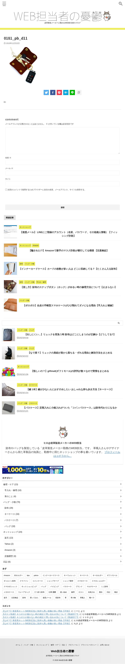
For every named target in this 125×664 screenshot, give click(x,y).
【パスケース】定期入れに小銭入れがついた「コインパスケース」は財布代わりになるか (70, 407)
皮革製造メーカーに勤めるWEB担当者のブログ (62, 656)
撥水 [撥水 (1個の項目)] (100, 592)
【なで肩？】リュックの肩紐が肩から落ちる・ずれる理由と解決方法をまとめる (70, 352)
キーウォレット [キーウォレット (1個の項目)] (70, 575)
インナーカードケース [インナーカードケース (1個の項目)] (51, 575)
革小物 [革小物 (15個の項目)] (73, 598)
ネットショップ (41, 645)
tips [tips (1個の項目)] (28, 575)
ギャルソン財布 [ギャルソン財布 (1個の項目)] (10, 581)
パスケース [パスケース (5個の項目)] (67, 586)
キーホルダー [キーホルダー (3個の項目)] (98, 575)
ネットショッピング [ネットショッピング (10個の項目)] (29, 586)
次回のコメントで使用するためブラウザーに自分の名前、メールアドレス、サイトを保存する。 (47, 190)
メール (9, 168)
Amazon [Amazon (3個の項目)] (7, 575)
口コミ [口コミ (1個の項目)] (81, 592)
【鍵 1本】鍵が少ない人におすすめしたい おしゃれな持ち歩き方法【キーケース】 (70, 389)
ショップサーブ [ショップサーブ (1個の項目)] (53, 581)
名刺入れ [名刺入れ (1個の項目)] (91, 592)
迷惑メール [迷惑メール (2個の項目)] (47, 598)
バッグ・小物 (28, 645)
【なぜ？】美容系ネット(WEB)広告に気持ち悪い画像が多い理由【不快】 (36, 611)
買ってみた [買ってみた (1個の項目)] (34, 598)
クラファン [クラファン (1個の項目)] (24, 581)
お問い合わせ (104, 645)
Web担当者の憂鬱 (62, 651)
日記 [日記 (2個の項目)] (108, 592)
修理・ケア (55, 645)
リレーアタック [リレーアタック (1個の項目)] (24, 592)
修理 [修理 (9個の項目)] (73, 592)
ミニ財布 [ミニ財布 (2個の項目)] (104, 586)
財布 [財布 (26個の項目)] (24, 598)
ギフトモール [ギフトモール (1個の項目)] (112, 575)
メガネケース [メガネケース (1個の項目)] (9, 592)
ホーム (18, 645)
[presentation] (25, 197)
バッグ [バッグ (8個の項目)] (43, 586)
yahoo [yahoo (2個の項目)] (36, 575)
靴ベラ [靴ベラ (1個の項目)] (91, 598)
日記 (63, 645)
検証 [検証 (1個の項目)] (116, 592)
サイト (8, 179)
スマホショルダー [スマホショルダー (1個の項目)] (98, 581)
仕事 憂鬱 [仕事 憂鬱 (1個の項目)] (52, 592)
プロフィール (73, 645)
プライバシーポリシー (89, 645)
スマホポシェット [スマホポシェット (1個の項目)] (10, 586)
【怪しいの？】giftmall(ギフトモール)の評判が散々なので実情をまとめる (70, 371)
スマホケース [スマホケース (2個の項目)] (82, 581)
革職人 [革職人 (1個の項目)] (82, 598)
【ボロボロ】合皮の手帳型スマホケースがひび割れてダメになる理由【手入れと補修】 (68, 305)
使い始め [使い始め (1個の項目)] (63, 592)
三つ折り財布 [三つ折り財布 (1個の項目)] (39, 592)
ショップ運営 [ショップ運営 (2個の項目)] (68, 581)
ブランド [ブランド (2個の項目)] (79, 586)
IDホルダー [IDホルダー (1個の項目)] (18, 575)
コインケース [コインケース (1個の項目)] (38, 581)
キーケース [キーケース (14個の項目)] (84, 575)
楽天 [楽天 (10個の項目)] (5, 598)
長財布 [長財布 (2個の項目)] (57, 598)
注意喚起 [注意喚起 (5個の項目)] (14, 598)
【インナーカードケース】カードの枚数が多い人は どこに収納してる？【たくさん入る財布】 (68, 269)
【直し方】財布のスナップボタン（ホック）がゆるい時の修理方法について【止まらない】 (69, 287)
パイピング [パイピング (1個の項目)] (54, 586)
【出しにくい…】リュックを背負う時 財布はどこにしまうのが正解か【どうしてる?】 (70, 334)
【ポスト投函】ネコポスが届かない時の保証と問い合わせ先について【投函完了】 (40, 614)
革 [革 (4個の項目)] (65, 598)
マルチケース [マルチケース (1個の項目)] (92, 586)
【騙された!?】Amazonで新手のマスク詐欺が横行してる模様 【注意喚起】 (69, 250)
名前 (8, 158)
